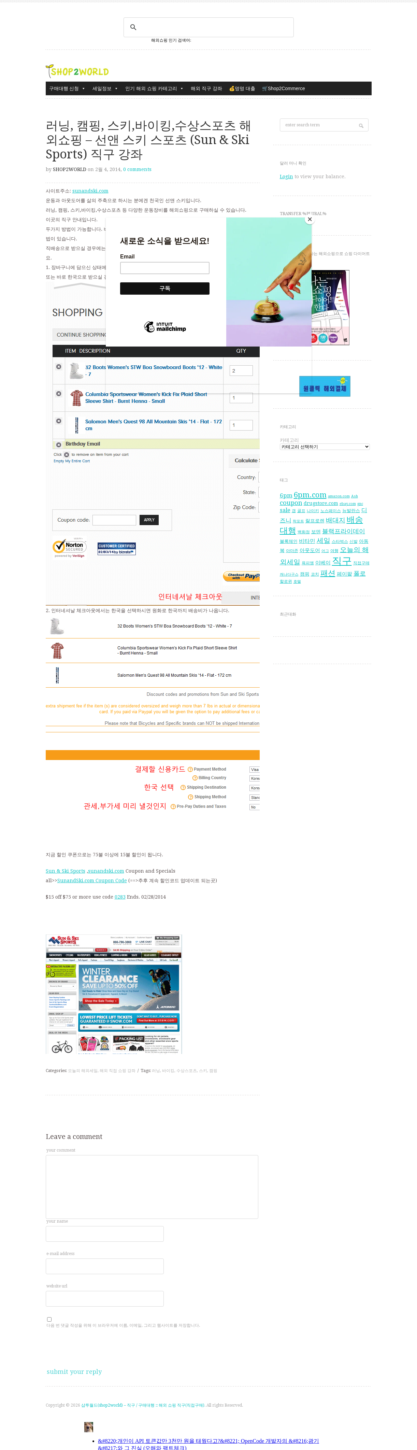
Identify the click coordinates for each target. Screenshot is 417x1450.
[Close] (310, 219)
